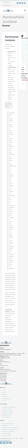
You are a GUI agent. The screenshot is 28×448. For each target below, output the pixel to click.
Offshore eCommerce (8, 411)
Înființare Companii (7, 409)
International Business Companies (24, 46)
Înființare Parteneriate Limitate (10, 429)
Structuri (5, 396)
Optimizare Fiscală (7, 415)
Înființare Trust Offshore (8, 431)
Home (4, 390)
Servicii (4, 392)
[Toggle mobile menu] (25, 10)
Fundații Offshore (7, 433)
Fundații (23, 43)
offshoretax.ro (16, 438)
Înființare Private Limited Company (11, 427)
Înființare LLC (6, 425)
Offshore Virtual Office (8, 413)
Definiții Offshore (7, 435)
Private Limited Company (23, 58)
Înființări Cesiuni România (9, 407)
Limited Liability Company (23, 52)
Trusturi (23, 62)
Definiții (23, 41)
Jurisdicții (5, 394)
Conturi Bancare (6, 398)
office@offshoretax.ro (7, 5)
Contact (4, 400)
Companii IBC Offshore (8, 423)
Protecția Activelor (7, 417)
